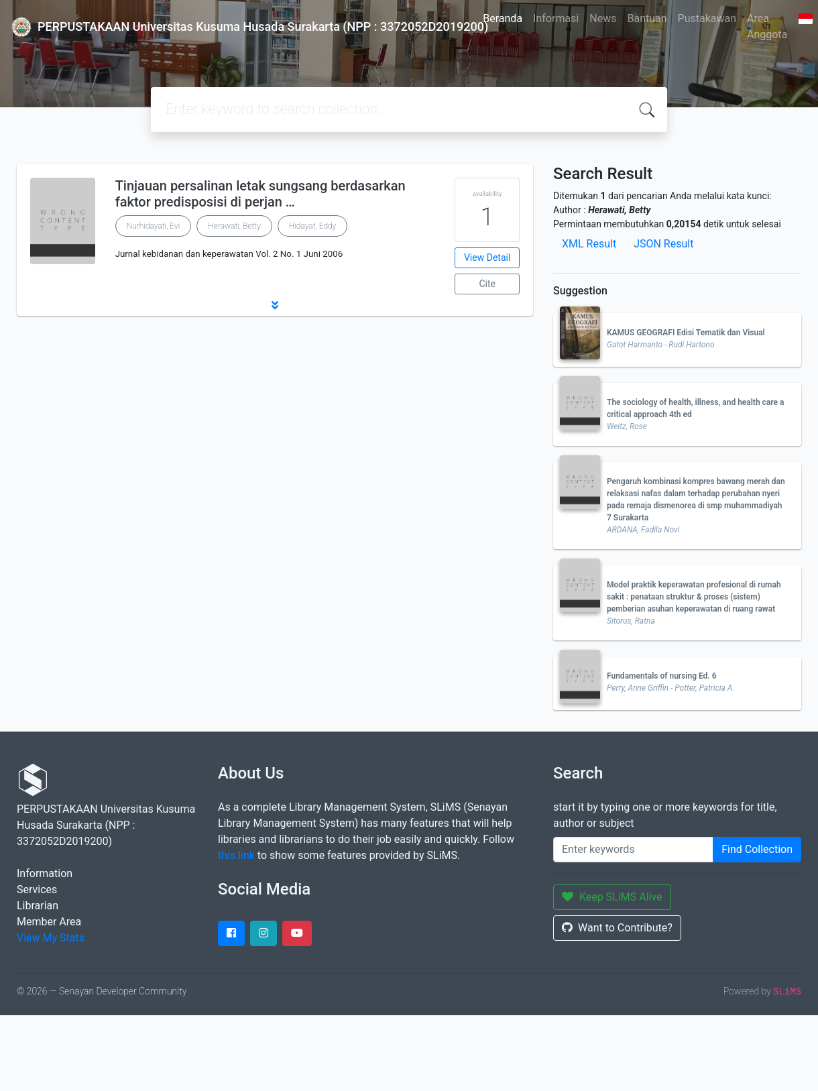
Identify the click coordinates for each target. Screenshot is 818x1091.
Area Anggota (767, 26)
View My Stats (50, 937)
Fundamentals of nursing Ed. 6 (662, 676)
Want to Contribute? (617, 927)
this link (236, 855)
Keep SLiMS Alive (612, 897)
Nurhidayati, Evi (153, 226)
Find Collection (757, 849)
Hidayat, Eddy (313, 226)
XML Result (589, 243)
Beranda (502, 18)
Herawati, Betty (234, 226)
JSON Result (663, 243)
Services (37, 889)
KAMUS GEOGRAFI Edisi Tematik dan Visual (686, 332)
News (602, 18)
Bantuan (646, 18)
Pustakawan (707, 18)
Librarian (37, 905)
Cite (487, 283)
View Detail (487, 257)
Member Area (49, 921)
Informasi (556, 18)
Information (44, 873)
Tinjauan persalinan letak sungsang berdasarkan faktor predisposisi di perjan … (260, 194)
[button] (275, 305)
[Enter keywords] (633, 849)
